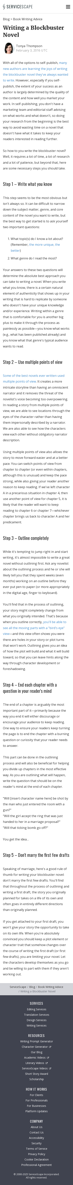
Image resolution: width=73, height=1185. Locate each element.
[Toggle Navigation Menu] (68, 6)
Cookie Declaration (37, 1159)
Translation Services (36, 1014)
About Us (36, 1127)
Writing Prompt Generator (36, 1041)
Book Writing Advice (27, 19)
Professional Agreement (36, 1165)
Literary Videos (37, 1063)
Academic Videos (36, 1057)
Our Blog (36, 1052)
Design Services (37, 1020)
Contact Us (37, 1132)
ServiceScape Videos (36, 1068)
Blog (6, 19)
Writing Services (37, 1025)
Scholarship (36, 1079)
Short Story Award (36, 1074)
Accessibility (36, 1138)
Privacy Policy (36, 1154)
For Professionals (37, 1100)
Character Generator (36, 1047)
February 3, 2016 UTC (31, 50)
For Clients (36, 1095)
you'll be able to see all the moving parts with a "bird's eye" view (34, 628)
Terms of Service (36, 1148)
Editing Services (36, 1009)
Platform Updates (36, 1111)
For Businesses (36, 1106)
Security (36, 1143)
